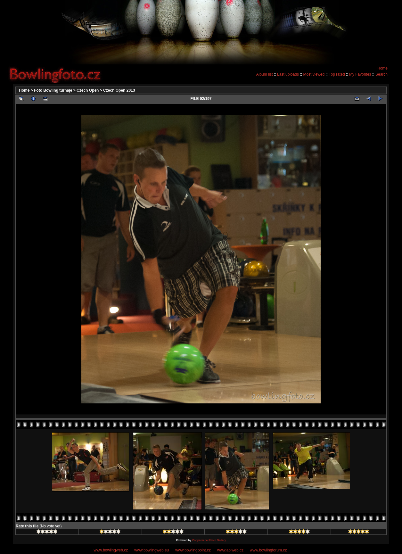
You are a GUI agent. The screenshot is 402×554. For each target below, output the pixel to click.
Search (381, 74)
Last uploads (288, 74)
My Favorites (360, 74)
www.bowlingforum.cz (268, 550)
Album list (264, 74)
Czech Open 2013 (119, 90)
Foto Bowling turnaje (53, 90)
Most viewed (313, 74)
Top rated (337, 74)
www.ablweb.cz (230, 550)
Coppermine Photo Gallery (209, 540)
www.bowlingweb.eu (151, 550)
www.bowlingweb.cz (111, 550)
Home (382, 68)
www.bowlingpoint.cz (193, 550)
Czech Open (88, 90)
